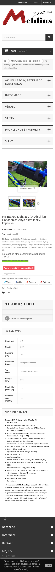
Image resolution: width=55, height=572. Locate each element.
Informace (13, 95)
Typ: (4, 234)
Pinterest (45, 282)
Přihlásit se (47, 2)
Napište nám (22, 2)
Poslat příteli (12, 288)
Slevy (9, 141)
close (48, 565)
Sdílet (19, 282)
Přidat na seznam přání (21, 318)
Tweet (7, 282)
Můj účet (8, 551)
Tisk (8, 292)
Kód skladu (7, 230)
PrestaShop (13, 556)
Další (38, 203)
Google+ (31, 282)
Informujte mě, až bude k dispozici (16, 278)
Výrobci (10, 106)
